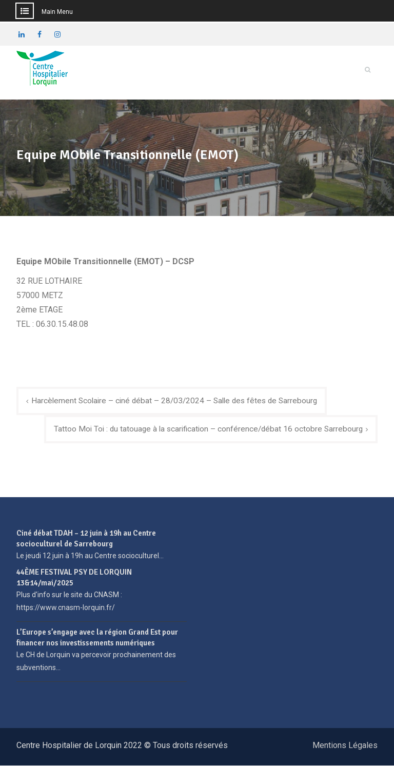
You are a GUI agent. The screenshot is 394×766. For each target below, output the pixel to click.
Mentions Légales (345, 746)
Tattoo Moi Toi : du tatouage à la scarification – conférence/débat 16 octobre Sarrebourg (205, 429)
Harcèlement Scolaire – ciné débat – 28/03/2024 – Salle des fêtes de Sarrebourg (178, 400)
